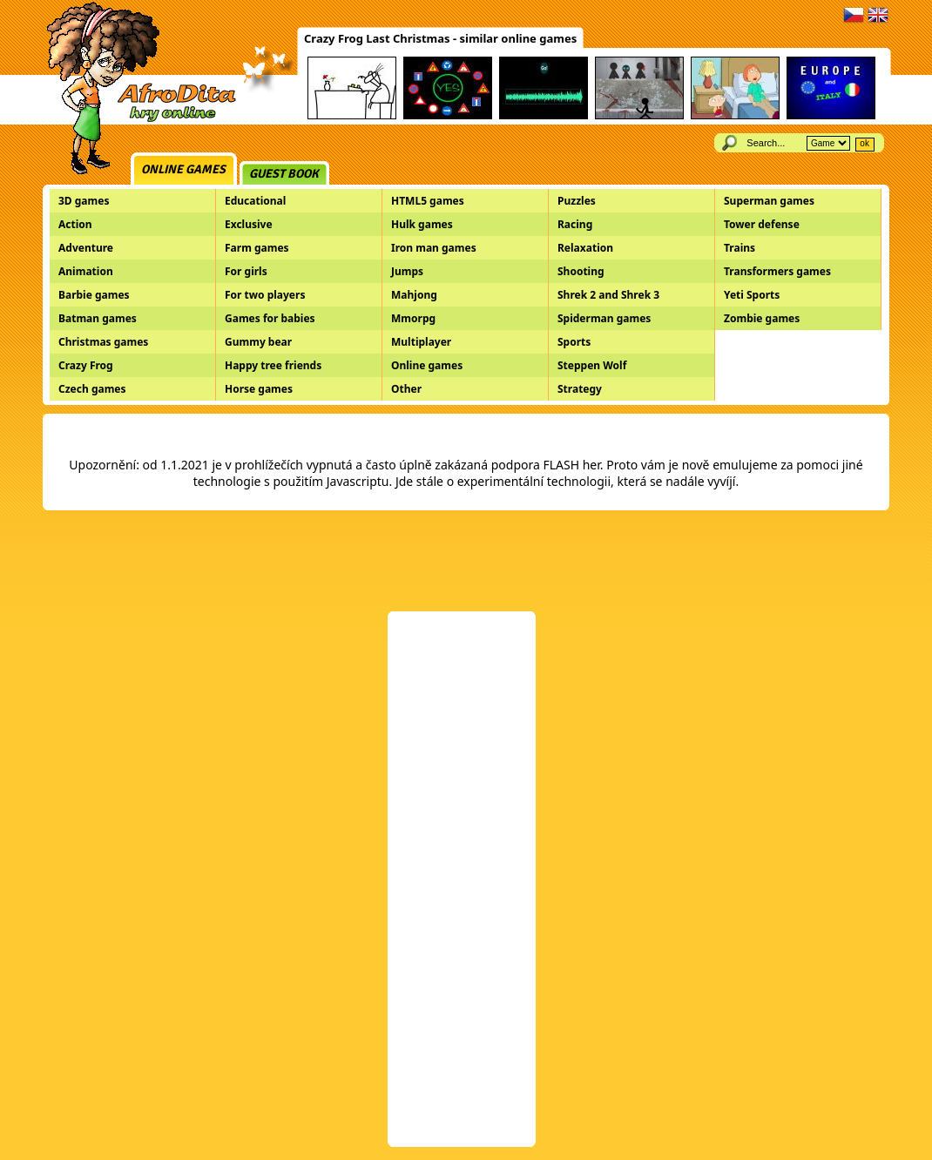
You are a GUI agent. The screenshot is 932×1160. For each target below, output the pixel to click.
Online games (183, 169)
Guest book (284, 173)
